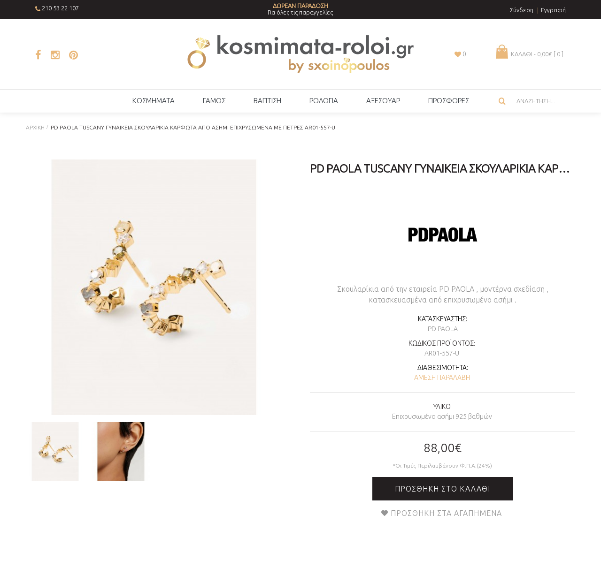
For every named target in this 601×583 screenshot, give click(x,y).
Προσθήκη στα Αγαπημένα (446, 513)
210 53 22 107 (60, 8)
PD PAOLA (443, 329)
